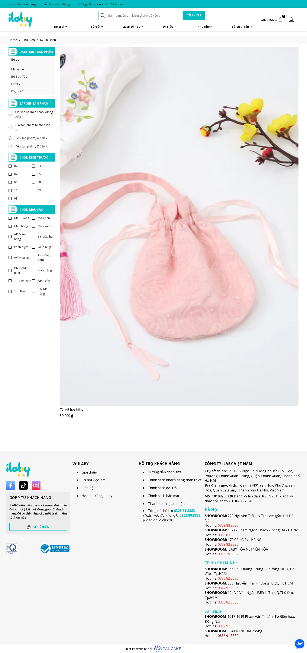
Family (15, 84)
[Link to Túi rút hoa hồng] (179, 409)
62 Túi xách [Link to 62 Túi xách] (48, 40)
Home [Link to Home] (15, 40)
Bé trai (61, 27)
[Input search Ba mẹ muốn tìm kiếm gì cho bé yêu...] (145, 15)
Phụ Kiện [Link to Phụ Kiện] (31, 40)
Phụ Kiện (206, 27)
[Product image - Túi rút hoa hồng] (179, 226)
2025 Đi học (133, 27)
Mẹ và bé (17, 69)
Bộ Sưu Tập (19, 76)
